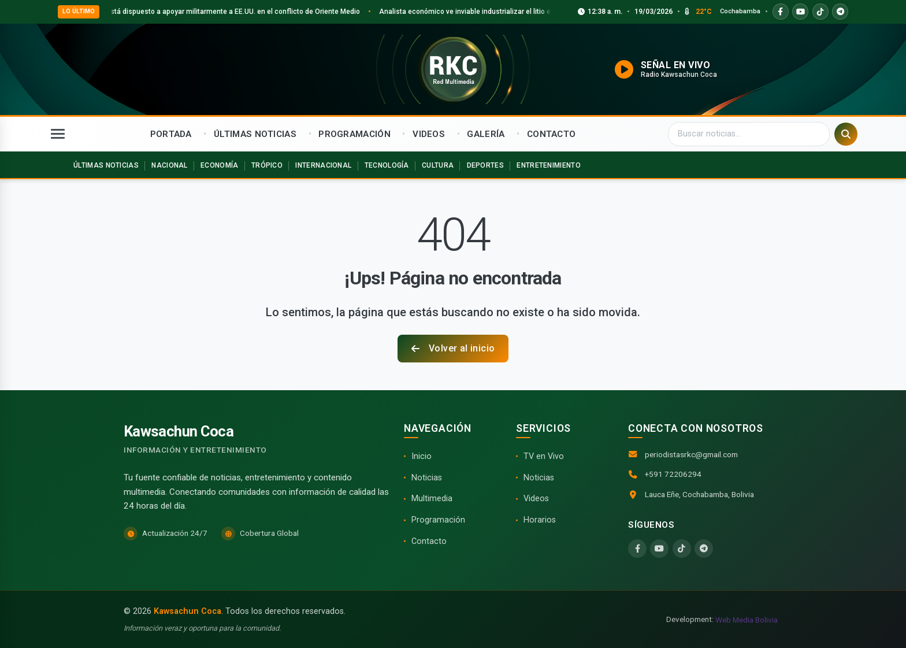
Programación (438, 520)
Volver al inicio (453, 348)
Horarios (539, 520)
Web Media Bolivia (746, 619)
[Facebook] (637, 548)
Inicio (421, 456)
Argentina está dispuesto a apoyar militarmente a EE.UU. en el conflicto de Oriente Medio (232, 12)
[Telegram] (704, 548)
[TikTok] (682, 548)
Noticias (426, 478)
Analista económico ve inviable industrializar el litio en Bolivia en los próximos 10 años (535, 12)
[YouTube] (659, 548)
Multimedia (431, 498)
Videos (536, 498)
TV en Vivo (543, 456)
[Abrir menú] (58, 134)
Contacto (429, 541)
